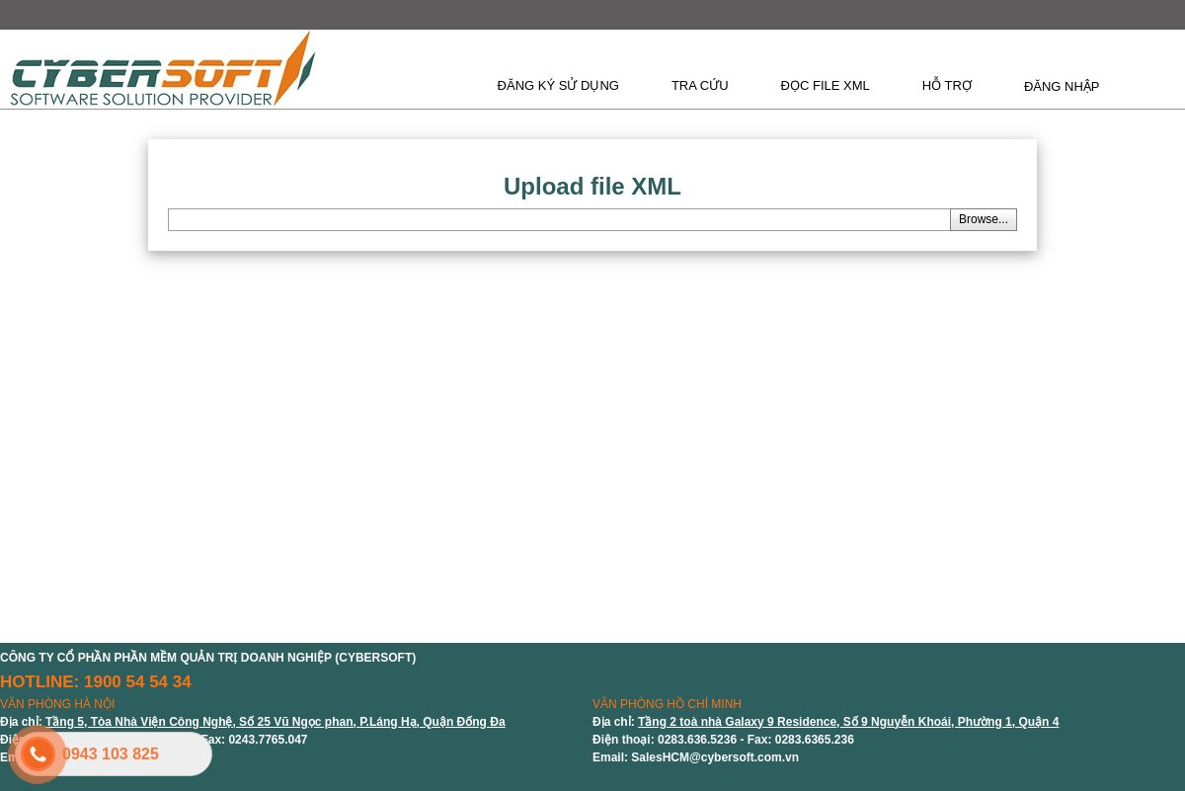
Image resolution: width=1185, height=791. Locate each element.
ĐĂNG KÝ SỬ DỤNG (558, 85)
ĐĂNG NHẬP (1062, 86)
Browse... (983, 219)
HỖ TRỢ (947, 85)
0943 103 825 (110, 754)
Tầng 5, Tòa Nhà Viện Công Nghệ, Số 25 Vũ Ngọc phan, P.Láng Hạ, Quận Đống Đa (275, 722)
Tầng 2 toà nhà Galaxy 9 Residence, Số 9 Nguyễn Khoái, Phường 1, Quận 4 (848, 722)
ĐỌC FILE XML (825, 85)
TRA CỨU (700, 85)
